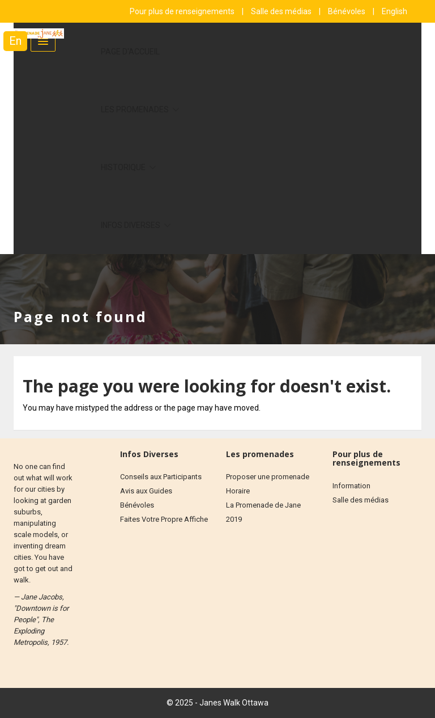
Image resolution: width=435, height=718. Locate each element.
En (15, 41)
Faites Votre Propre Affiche (164, 519)
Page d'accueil (130, 51)
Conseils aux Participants (161, 476)
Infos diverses (131, 225)
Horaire (238, 491)
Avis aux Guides (146, 491)
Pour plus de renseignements (183, 11)
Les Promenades (135, 109)
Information (351, 486)
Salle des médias (282, 11)
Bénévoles (347, 11)
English (394, 11)
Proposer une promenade (267, 476)
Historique (124, 167)
